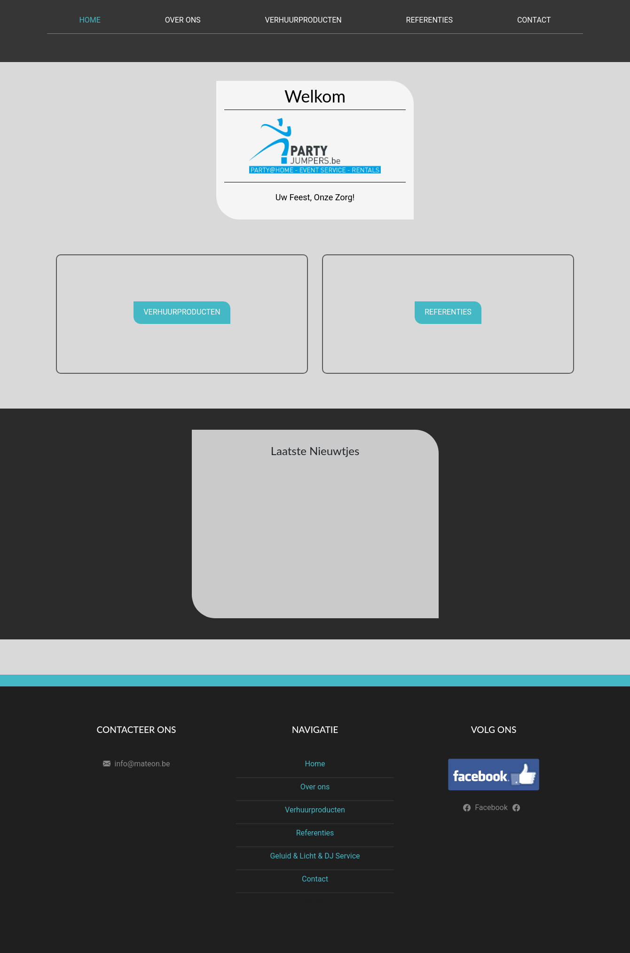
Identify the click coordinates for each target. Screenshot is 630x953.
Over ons (183, 20)
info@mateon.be (142, 763)
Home (89, 20)
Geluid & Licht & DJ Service (315, 855)
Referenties (429, 20)
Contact (534, 20)
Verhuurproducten (303, 20)
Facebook (491, 807)
